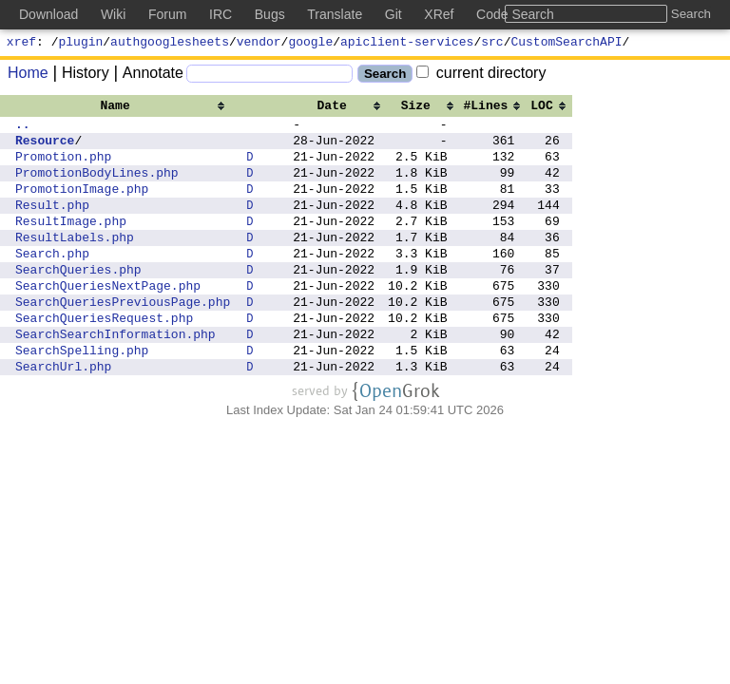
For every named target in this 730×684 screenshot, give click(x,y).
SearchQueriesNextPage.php (108, 319)
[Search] (269, 76)
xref (21, 43)
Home (28, 75)
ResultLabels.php (74, 262)
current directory (481, 75)
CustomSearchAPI (567, 43)
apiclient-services (406, 43)
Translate (334, 14)
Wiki (113, 14)
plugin (81, 43)
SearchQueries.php (78, 300)
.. (22, 129)
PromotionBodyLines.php (97, 186)
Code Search (515, 14)
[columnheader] (122, 107)
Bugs (270, 14)
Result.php (52, 224)
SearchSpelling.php (81, 395)
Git (393, 14)
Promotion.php (63, 167)
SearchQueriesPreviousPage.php (122, 338)
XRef (438, 14)
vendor (259, 43)
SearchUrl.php (63, 414)
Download (48, 14)
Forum (167, 14)
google (310, 43)
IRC (220, 14)
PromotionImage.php (81, 205)
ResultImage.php (70, 243)
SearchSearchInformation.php (115, 376)
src (492, 43)
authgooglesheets (169, 43)
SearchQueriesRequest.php (104, 357)
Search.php (52, 281)
